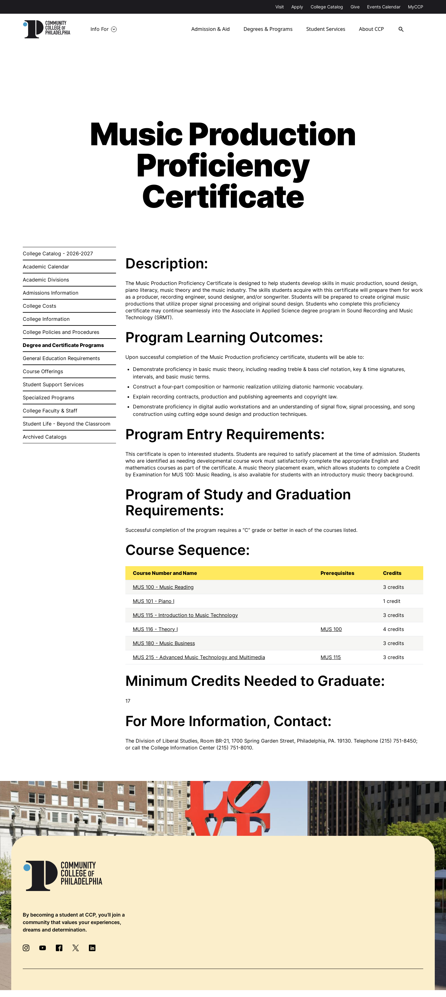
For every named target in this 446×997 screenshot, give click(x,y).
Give (355, 6)
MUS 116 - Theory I (155, 629)
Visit (279, 6)
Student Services (326, 29)
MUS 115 (331, 657)
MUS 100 (331, 629)
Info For (99, 29)
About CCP (373, 29)
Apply (297, 6)
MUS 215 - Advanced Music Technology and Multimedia (199, 657)
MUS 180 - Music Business (164, 643)
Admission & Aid (211, 29)
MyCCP (415, 6)
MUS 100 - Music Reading (163, 587)
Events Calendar (383, 6)
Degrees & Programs (268, 29)
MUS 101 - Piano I (153, 601)
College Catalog (327, 6)
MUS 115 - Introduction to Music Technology (185, 615)
